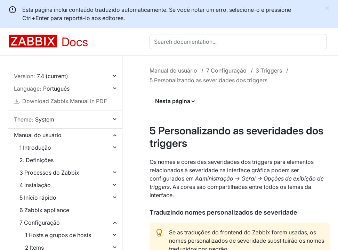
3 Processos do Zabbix (49, 172)
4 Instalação (35, 185)
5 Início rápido (37, 197)
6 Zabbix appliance (44, 210)
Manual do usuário (38, 135)
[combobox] (240, 41)
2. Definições (36, 160)
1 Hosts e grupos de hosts (58, 235)
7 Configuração (39, 222)
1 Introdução (35, 147)
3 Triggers (269, 70)
